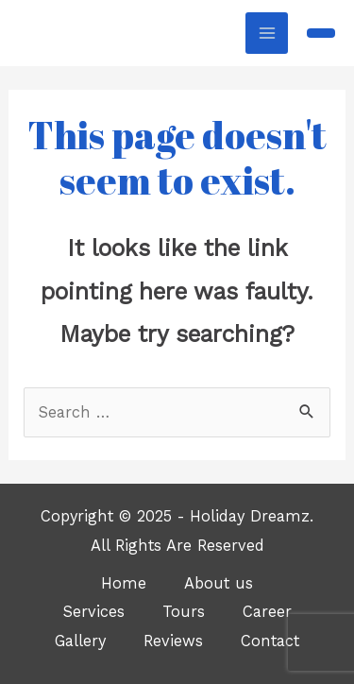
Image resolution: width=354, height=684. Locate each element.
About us (218, 583)
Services (94, 612)
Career (267, 612)
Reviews (173, 641)
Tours (183, 612)
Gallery (80, 641)
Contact (270, 641)
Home (123, 583)
